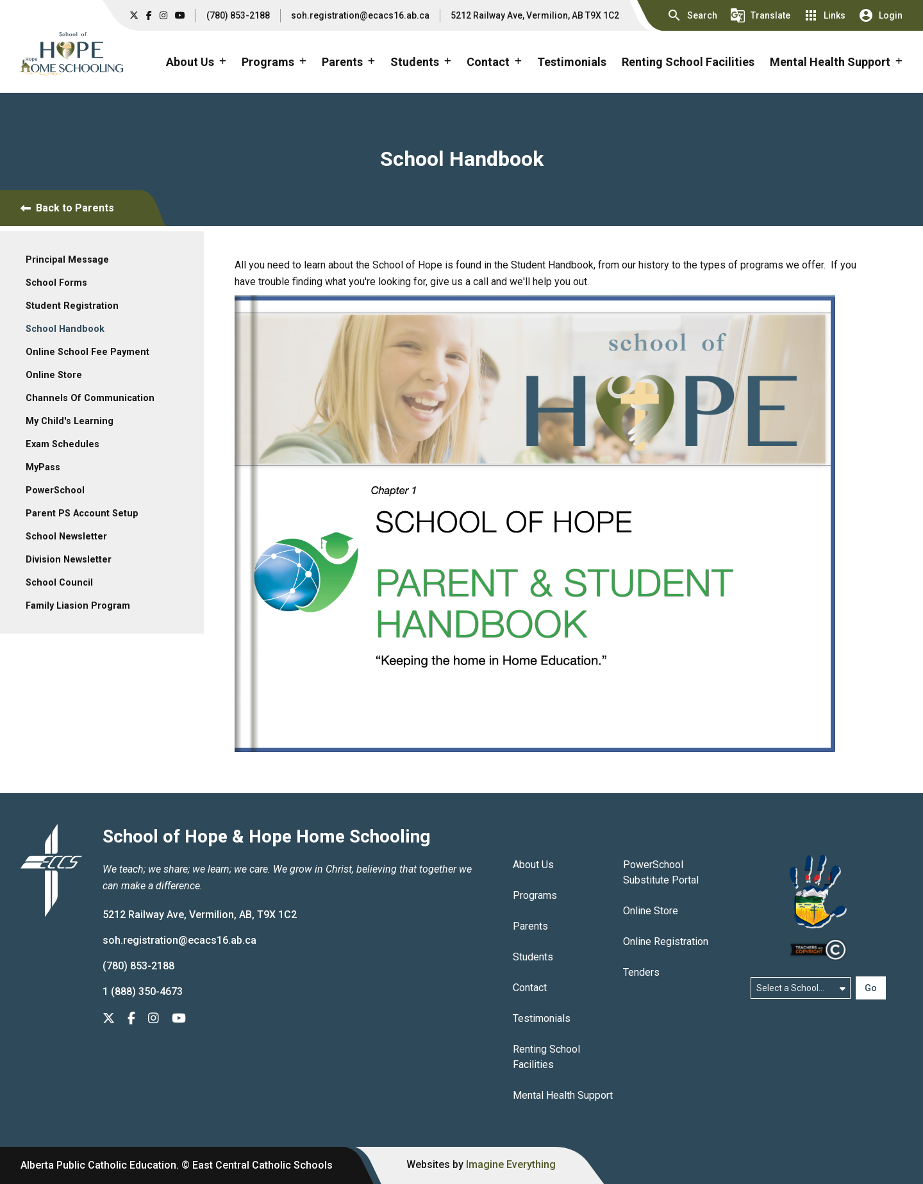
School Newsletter (66, 536)
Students (533, 957)
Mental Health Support (563, 1095)
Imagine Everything (511, 1164)
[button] (692, 15)
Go (871, 988)
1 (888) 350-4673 (143, 991)
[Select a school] (801, 988)
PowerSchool (55, 490)
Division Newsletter (69, 559)
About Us (533, 865)
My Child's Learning (69, 421)
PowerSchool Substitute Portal (661, 872)
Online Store (54, 375)
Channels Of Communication (90, 398)
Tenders (641, 972)
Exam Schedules (62, 444)
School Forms (56, 282)
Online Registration (665, 941)
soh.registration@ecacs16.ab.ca (360, 15)
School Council (59, 582)
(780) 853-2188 (238, 15)
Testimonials (571, 62)
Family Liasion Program (78, 605)
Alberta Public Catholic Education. (100, 1165)
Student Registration (72, 305)
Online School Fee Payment (87, 352)
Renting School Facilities (688, 62)
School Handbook (65, 329)
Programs (535, 895)
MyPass (43, 467)
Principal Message (67, 259)
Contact (530, 988)
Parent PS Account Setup (82, 513)
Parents (530, 926)
